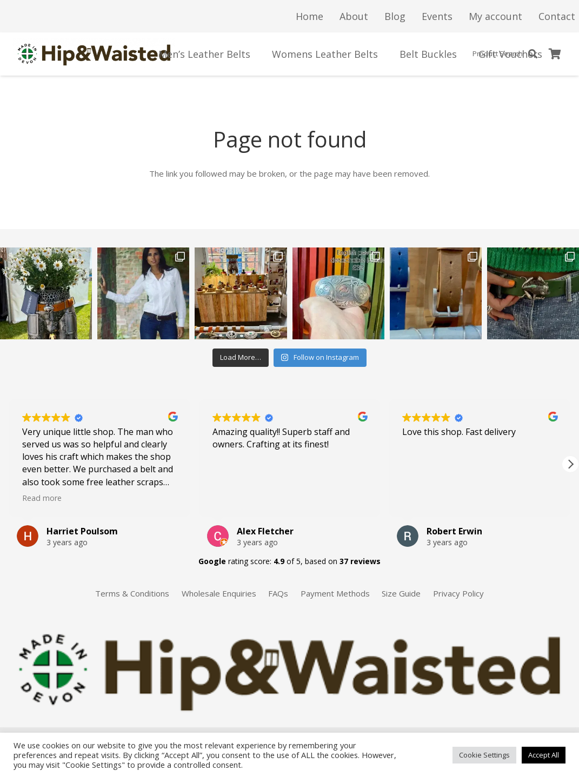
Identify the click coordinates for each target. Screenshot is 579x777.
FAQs (278, 593)
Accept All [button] (543, 755)
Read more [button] (42, 498)
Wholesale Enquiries (219, 593)
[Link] (94, 54)
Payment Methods (335, 593)
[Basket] (555, 54)
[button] (570, 464)
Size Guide (401, 593)
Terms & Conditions (132, 593)
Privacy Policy (458, 593)
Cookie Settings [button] (484, 755)
